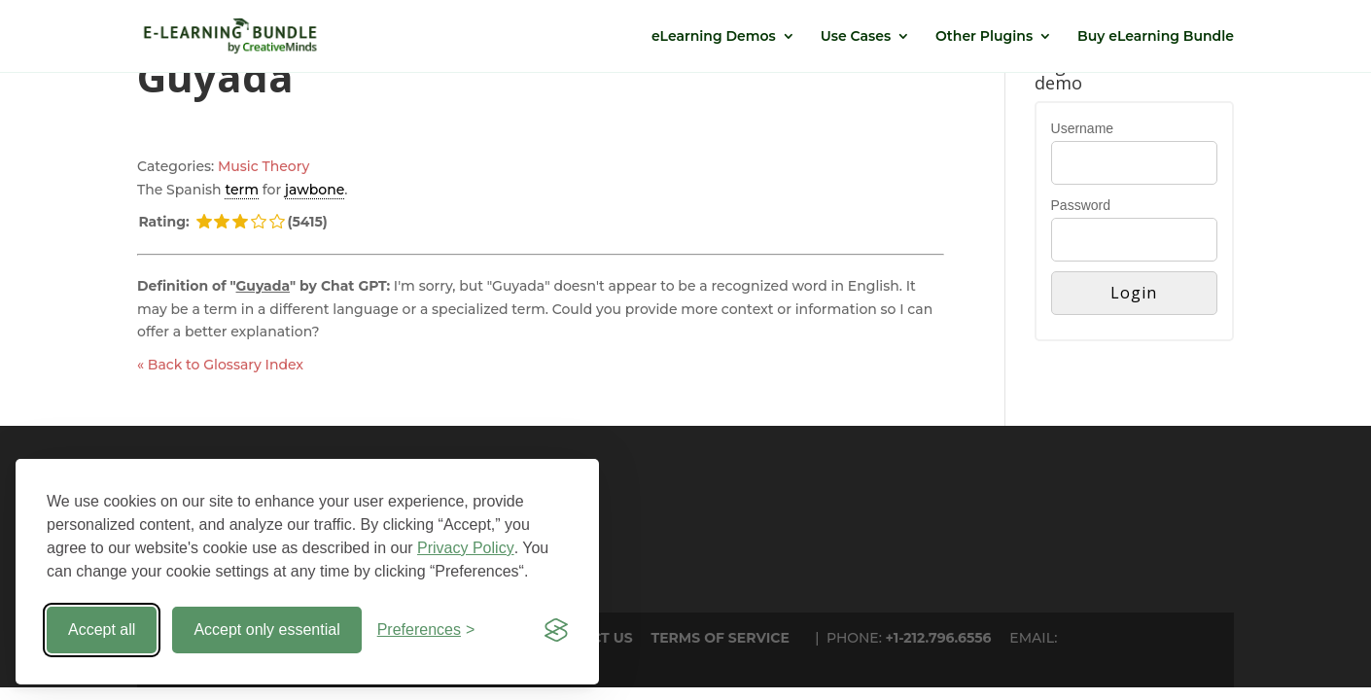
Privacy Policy (465, 548)
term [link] (242, 189)
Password (1080, 205)
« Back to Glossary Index (220, 364)
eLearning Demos (713, 37)
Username (1082, 128)
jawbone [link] (314, 189)
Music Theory (263, 166)
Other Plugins (984, 37)
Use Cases (856, 37)
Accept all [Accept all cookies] (101, 629)
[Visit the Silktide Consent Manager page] (556, 630)
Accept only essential (266, 629)
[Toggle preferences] (426, 630)
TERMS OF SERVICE (720, 638)
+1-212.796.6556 (939, 638)
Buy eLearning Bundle (1155, 37)
